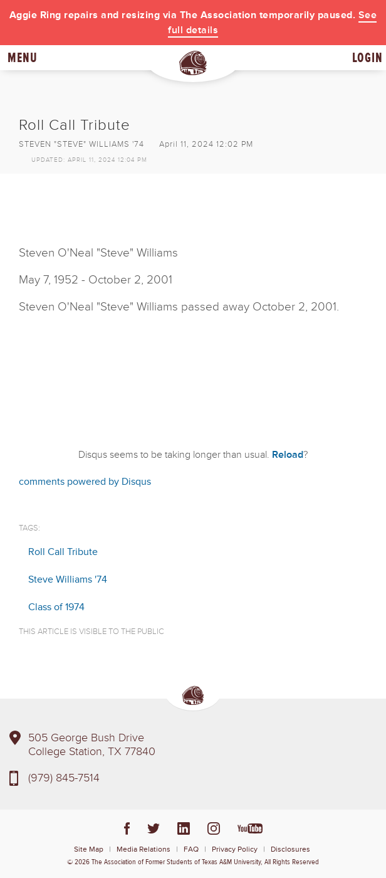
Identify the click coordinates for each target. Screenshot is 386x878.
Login (367, 57)
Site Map (88, 849)
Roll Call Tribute (63, 552)
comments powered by (85, 481)
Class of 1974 (56, 607)
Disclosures (290, 849)
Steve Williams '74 (67, 579)
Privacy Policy (235, 849)
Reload (287, 454)
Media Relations (143, 849)
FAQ (191, 849)
